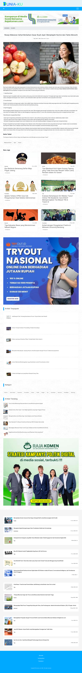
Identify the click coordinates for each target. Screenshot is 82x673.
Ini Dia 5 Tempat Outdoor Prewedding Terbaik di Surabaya (26, 327)
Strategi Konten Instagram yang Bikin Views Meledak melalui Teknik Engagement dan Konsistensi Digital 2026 (40, 537)
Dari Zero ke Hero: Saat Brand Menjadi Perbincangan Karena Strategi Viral (31, 640)
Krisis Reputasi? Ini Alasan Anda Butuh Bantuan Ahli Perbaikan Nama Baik (26, 422)
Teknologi (73, 392)
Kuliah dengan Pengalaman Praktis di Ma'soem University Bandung (56, 226)
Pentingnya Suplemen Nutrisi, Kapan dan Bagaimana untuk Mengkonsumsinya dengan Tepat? (25, 137)
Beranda (41, 655)
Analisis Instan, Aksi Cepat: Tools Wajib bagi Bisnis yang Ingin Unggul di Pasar (27, 409)
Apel (15, 142)
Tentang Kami (41, 658)
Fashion (6, 392)
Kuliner (43, 166)
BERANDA (6, 28)
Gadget (42, 392)
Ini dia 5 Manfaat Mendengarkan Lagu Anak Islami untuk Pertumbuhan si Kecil (30, 362)
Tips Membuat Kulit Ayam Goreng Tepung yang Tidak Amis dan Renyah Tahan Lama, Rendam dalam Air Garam (58, 170)
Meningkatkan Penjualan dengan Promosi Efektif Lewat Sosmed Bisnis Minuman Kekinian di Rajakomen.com (40, 617)
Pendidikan (6, 193)
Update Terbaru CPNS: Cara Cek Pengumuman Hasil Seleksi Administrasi (19, 197)
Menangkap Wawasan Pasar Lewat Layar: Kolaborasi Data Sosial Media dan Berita (28, 427)
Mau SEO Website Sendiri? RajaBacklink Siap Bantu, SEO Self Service (30, 551)
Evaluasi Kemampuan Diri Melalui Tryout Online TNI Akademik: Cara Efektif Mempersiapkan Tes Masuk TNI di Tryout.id (57, 199)
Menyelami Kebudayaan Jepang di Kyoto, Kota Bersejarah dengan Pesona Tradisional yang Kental (35, 350)
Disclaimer (41, 661)
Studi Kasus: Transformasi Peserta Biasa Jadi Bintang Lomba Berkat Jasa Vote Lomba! (34, 584)
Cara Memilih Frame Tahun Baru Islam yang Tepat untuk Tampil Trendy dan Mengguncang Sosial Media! (38, 560)
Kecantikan (26, 392)
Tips (43, 193)
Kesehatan (53, 392)
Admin (47, 38)
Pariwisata (19, 392)
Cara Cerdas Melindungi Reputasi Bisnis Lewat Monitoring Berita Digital (26, 403)
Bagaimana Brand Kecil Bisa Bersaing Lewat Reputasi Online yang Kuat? (26, 432)
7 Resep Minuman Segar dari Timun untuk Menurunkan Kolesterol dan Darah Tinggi (34, 594)
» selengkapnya (7, 172)
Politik (37, 392)
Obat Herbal (12, 392)
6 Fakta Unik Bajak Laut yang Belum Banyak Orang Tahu (25, 373)
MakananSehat (7, 142)
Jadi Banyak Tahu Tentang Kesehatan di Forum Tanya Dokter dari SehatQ (29, 316)
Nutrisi (19, 142)
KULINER (13, 28)
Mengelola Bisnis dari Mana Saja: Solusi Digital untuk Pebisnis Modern (25, 416)
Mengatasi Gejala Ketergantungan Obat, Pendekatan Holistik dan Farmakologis (32, 528)
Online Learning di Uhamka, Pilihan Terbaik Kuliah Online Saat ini (27, 339)
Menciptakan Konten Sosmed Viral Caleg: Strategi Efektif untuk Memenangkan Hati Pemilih (35, 518)
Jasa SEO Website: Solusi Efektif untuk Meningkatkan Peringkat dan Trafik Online (33, 629)
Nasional (6, 166)
